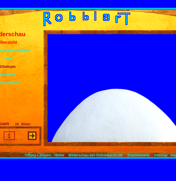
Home (59, 155)
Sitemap (160, 155)
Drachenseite (138, 155)
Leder (8, 59)
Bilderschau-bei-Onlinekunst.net (95, 155)
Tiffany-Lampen (38, 155)
